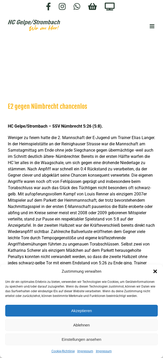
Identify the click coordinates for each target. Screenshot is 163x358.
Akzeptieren (81, 310)
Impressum (85, 351)
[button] (155, 271)
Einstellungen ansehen (81, 339)
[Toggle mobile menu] (152, 26)
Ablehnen (81, 325)
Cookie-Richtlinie (63, 351)
